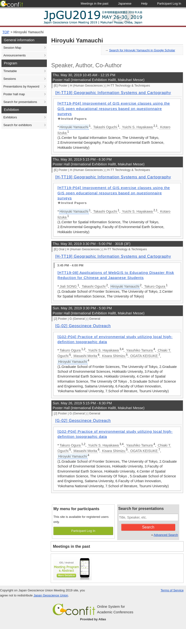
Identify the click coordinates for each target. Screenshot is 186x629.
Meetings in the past (71, 546)
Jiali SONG (68, 286)
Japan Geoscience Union (51, 595)
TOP (5, 32)
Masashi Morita (85, 356)
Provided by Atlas (93, 619)
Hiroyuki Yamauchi (29, 32)
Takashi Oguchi (105, 127)
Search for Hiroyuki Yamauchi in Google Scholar (142, 50)
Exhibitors (10, 117)
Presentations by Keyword (21, 86)
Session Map (12, 47)
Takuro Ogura (154, 286)
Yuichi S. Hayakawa (137, 127)
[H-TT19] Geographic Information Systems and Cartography (113, 93)
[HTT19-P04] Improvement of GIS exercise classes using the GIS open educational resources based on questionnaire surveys (113, 108)
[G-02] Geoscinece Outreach (83, 326)
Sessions (9, 79)
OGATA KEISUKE (144, 356)
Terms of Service (172, 590)
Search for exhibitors (17, 125)
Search (148, 527)
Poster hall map (14, 94)
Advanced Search (166, 535)
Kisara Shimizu (113, 356)
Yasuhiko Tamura (139, 350)
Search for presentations (20, 102)
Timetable (10, 71)
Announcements (14, 55)
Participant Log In (83, 531)
